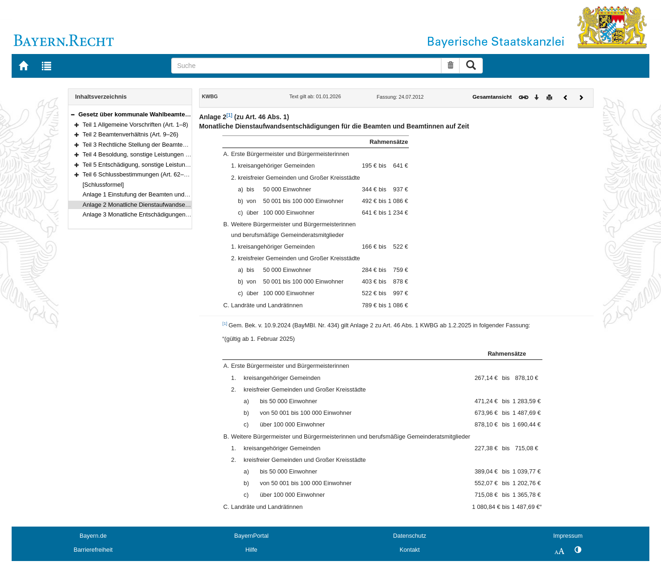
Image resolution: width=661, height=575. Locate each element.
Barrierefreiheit (93, 549)
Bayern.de (93, 535)
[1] (230, 115)
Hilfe (252, 549)
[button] (72, 114)
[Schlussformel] (103, 184)
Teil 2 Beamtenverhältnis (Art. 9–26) (131, 134)
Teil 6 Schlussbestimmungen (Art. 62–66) (138, 174)
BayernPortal (251, 535)
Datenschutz (409, 535)
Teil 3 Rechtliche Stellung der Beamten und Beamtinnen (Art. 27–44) (174, 144)
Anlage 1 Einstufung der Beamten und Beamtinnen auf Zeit (161, 194)
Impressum (567, 535)
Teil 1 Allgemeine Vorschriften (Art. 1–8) (135, 124)
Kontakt (410, 549)
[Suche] (306, 66)
